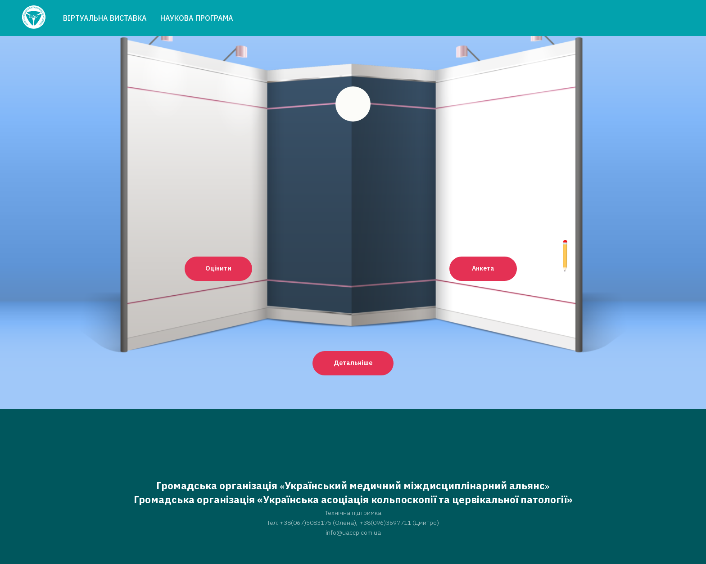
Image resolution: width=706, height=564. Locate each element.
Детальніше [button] (353, 363)
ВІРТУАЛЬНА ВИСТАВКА (105, 18)
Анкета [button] (483, 268)
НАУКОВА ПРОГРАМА (196, 18)
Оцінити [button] (218, 268)
